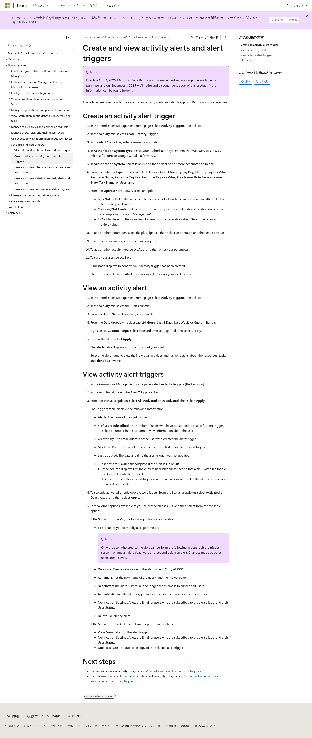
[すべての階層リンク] (86, 37)
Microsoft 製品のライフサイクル (219, 18)
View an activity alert (253, 50)
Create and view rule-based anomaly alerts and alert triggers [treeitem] (42, 169)
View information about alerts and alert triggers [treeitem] (43, 150)
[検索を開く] (288, 5)
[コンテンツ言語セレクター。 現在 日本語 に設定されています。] (13, 716)
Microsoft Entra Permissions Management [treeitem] (33, 53)
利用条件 (170, 726)
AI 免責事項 (12, 726)
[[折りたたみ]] (68, 37)
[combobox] (39, 46)
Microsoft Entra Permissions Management (141, 37)
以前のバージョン (35, 726)
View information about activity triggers (173, 671)
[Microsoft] (7, 5)
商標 (184, 726)
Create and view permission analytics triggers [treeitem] (41, 189)
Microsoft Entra (102, 37)
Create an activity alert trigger (259, 45)
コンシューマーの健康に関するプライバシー (130, 726)
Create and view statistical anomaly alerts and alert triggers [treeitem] (42, 180)
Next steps (247, 60)
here (125, 90)
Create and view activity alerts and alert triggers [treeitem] (38, 158)
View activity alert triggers (256, 55)
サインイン (300, 5)
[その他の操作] (225, 37)
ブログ (55, 726)
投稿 (70, 726)
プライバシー (86, 726)
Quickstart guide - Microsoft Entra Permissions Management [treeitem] (39, 73)
